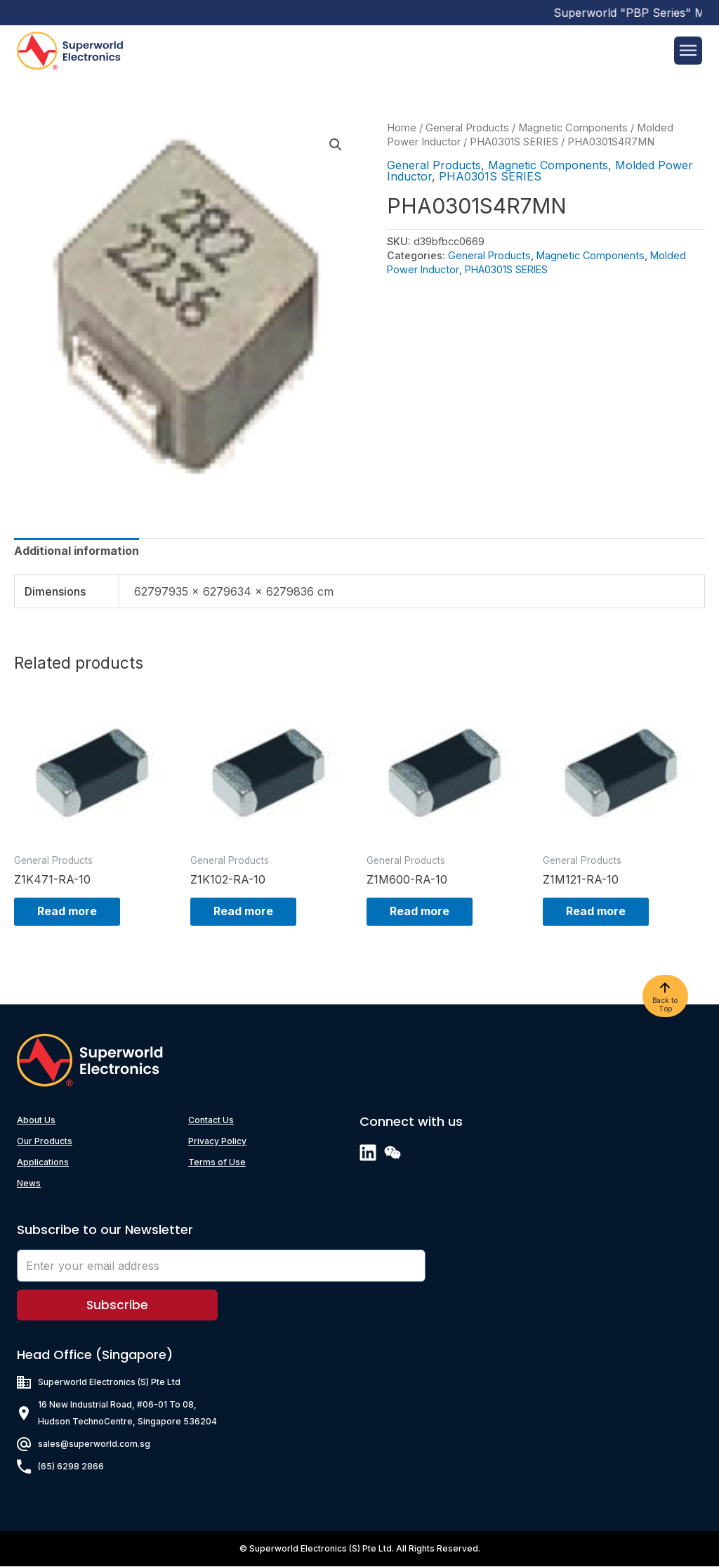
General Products (467, 128)
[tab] (76, 550)
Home (401, 128)
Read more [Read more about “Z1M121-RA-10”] (601, 912)
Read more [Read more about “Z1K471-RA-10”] (72, 912)
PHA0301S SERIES (514, 142)
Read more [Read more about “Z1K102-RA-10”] (248, 912)
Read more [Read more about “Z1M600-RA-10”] (424, 912)
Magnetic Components (573, 128)
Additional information (76, 551)
